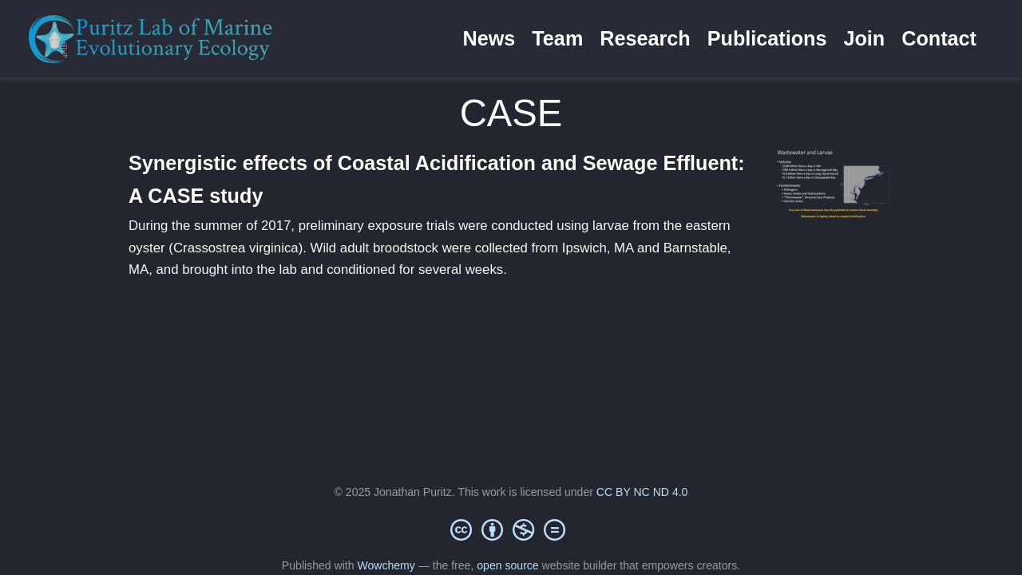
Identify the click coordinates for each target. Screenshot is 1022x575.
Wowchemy (385, 565)
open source (507, 565)
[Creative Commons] (511, 529)
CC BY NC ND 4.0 (642, 492)
